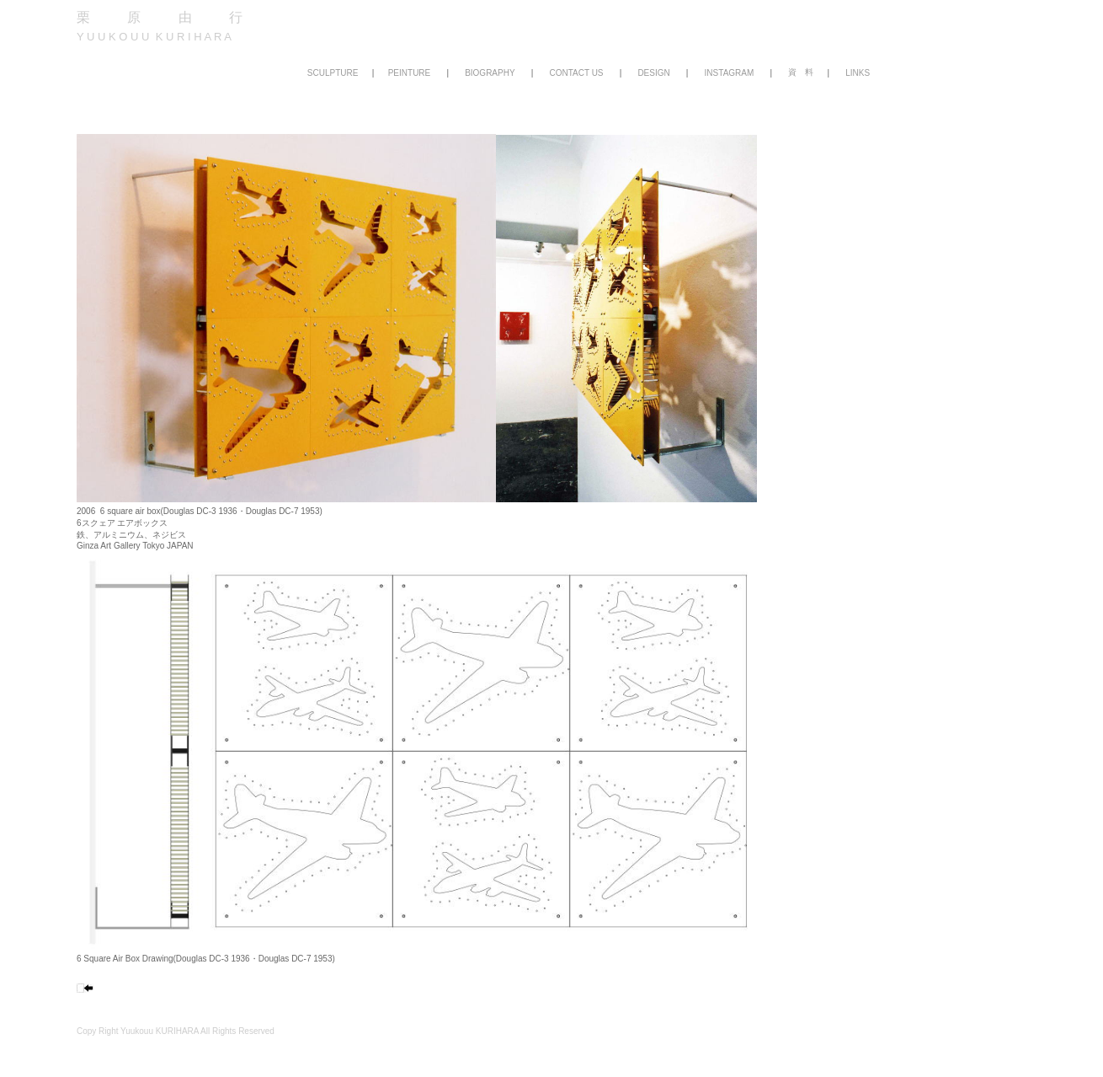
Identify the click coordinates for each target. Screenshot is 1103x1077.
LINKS (857, 73)
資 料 (800, 72)
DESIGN (653, 73)
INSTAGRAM (729, 73)
